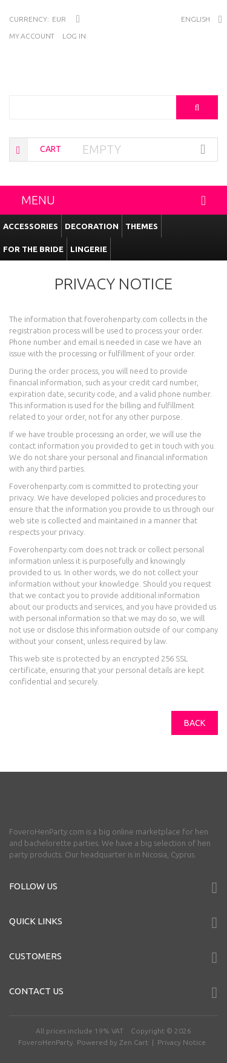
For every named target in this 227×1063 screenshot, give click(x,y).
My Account (31, 36)
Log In (73, 36)
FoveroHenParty (45, 1042)
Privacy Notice (181, 1042)
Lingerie (88, 249)
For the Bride (33, 249)
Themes (141, 226)
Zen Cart (133, 1042)
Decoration (92, 226)
